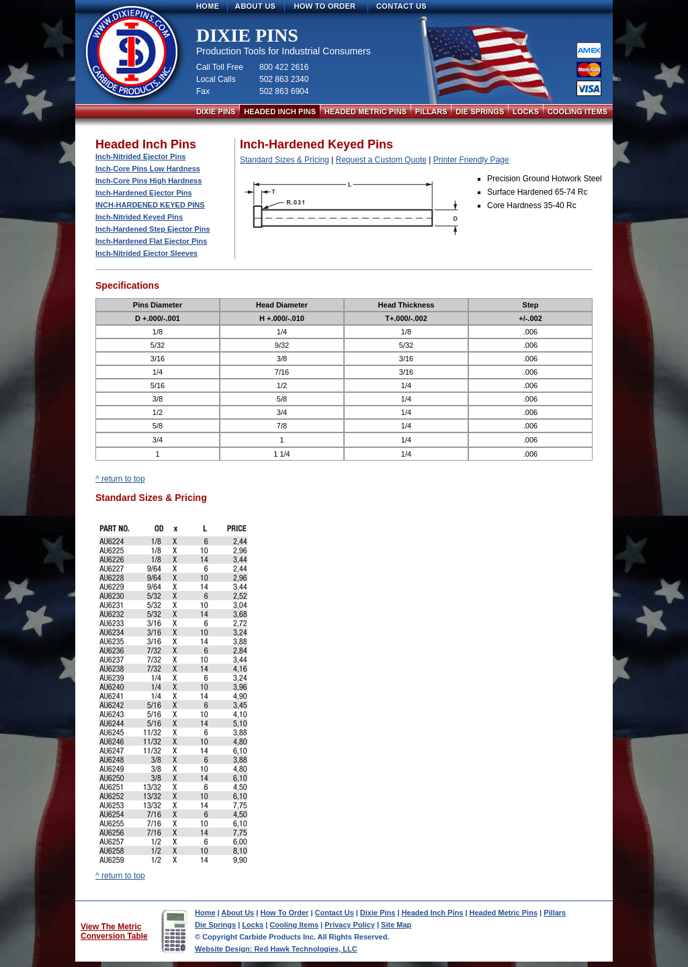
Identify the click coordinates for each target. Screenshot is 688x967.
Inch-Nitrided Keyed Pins (139, 217)
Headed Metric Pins (504, 913)
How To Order (284, 913)
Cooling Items (293, 925)
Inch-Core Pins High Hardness (148, 181)
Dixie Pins (378, 913)
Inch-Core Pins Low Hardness (147, 169)
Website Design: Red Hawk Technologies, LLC (276, 949)
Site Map (396, 925)
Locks (252, 925)
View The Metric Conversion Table (114, 931)
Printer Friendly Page (471, 160)
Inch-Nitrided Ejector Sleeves (146, 253)
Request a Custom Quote (381, 160)
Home (205, 913)
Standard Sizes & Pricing (284, 160)
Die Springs (215, 925)
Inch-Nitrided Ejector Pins (140, 156)
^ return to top (120, 478)
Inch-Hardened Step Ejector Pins (152, 229)
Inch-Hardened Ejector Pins (143, 193)
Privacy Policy (350, 925)
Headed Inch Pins (433, 913)
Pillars (555, 913)
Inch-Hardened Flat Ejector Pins (151, 241)
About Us (237, 913)
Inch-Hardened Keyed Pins (150, 205)
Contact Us (334, 913)
